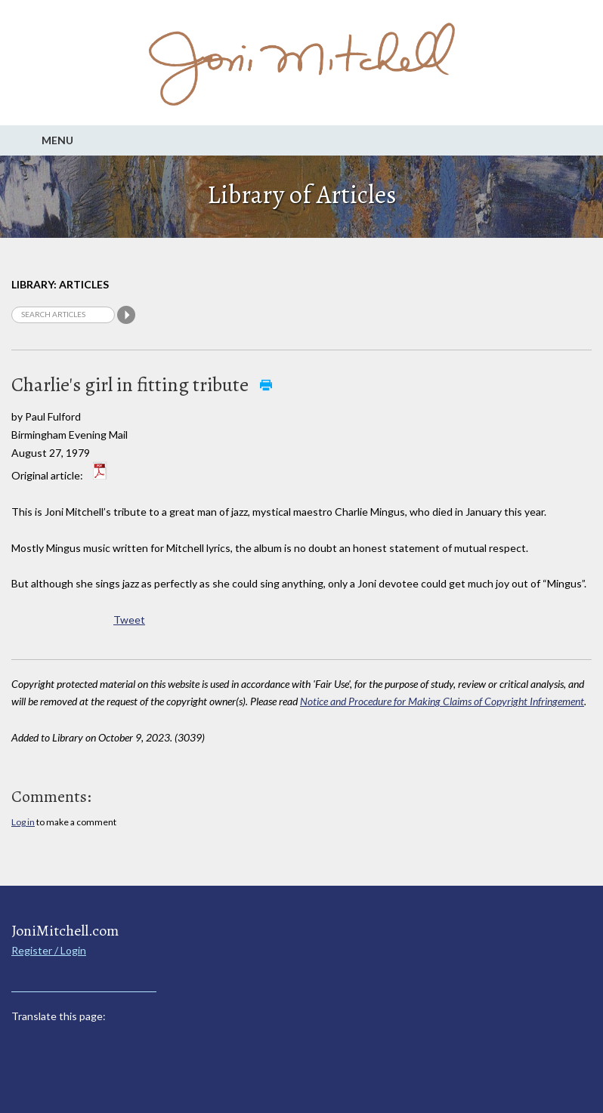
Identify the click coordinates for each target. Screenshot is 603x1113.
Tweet (129, 619)
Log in (23, 822)
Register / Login (48, 950)
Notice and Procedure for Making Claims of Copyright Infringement (442, 701)
